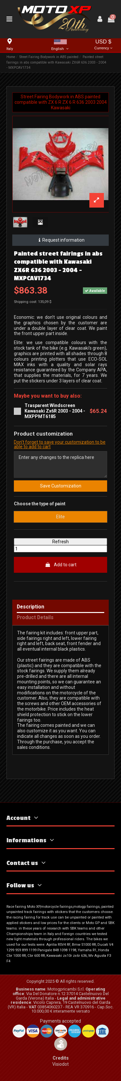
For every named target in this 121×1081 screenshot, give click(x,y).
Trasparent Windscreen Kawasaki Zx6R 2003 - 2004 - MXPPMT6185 (55, 411)
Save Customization (60, 485)
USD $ (103, 45)
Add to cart (60, 564)
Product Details (35, 617)
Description (30, 607)
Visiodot (60, 1064)
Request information (60, 240)
